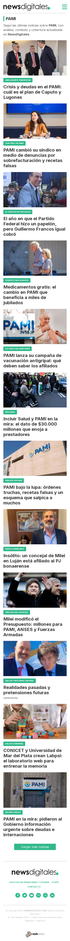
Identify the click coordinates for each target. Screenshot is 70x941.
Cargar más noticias (35, 847)
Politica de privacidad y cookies (29, 882)
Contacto (34, 886)
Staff (55, 882)
